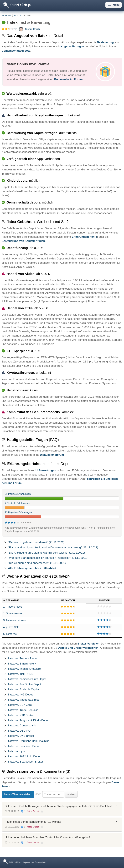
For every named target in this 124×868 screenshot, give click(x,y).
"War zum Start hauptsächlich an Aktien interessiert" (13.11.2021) (48, 557)
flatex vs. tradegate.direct (23, 699)
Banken (6, 15)
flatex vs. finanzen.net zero (24, 668)
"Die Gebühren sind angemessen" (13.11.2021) (37, 563)
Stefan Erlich (32, 29)
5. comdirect (10, 634)
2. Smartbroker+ (12, 613)
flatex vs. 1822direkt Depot (24, 756)
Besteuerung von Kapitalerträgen (23, 241)
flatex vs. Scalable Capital (24, 689)
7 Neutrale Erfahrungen (17, 503)
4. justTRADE (11, 627)
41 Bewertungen (45, 470)
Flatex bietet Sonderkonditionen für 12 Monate (33, 821)
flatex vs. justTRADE (20, 673)
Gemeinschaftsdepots (16, 50)
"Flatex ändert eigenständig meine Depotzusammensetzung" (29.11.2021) (53, 547)
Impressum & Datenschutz (34, 862)
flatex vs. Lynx (16, 751)
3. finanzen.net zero (14, 620)
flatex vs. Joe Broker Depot (24, 684)
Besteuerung (105, 42)
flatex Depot (33, 811)
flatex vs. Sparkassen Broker (25, 761)
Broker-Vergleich (88, 643)
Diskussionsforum (52, 454)
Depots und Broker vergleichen (78, 647)
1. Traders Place (12, 606)
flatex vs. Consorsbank (22, 725)
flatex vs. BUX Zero (20, 704)
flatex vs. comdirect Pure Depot (27, 679)
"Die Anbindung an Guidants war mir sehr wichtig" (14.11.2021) (46, 552)
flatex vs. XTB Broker (21, 715)
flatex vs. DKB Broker (21, 735)
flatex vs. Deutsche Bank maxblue (28, 741)
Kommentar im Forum (68, 79)
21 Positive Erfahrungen (18, 493)
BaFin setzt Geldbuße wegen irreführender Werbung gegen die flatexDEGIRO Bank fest (58, 806)
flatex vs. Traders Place (22, 658)
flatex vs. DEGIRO (19, 730)
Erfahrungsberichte (84, 236)
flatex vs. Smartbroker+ (22, 663)
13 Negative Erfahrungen (18, 512)
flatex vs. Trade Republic (23, 710)
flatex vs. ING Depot (20, 694)
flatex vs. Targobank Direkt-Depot (28, 720)
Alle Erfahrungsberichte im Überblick (32, 568)
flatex (18, 15)
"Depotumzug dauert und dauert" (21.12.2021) (36, 542)
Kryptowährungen (72, 46)
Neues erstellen (17, 794)
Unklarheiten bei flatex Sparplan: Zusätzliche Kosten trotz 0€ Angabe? (47, 837)
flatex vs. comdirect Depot (24, 746)
